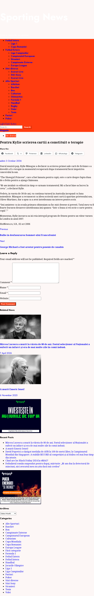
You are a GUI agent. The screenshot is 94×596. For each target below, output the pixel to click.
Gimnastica (16, 96)
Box (13, 90)
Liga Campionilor (20, 53)
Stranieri (15, 59)
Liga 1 (14, 43)
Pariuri (8, 115)
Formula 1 (16, 99)
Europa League (19, 65)
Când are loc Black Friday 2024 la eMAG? (26, 460)
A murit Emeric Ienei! (12, 389)
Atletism (15, 84)
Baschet (15, 87)
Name (4, 287)
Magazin (4, 130)
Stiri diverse (11, 68)
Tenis (13, 112)
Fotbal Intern (12, 40)
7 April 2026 (6, 353)
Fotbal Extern (12, 49)
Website (4, 298)
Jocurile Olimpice (14, 565)
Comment (6, 282)
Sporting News (34, 17)
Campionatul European (23, 56)
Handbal (15, 103)
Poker (8, 118)
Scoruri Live (17, 71)
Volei (13, 109)
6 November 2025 (8, 395)
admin (3, 160)
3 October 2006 (14, 160)
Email (4, 292)
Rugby (14, 106)
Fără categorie (13, 550)
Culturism (16, 93)
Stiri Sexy (16, 74)
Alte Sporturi (12, 81)
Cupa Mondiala (13, 541)
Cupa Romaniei (19, 46)
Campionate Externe (22, 62)
